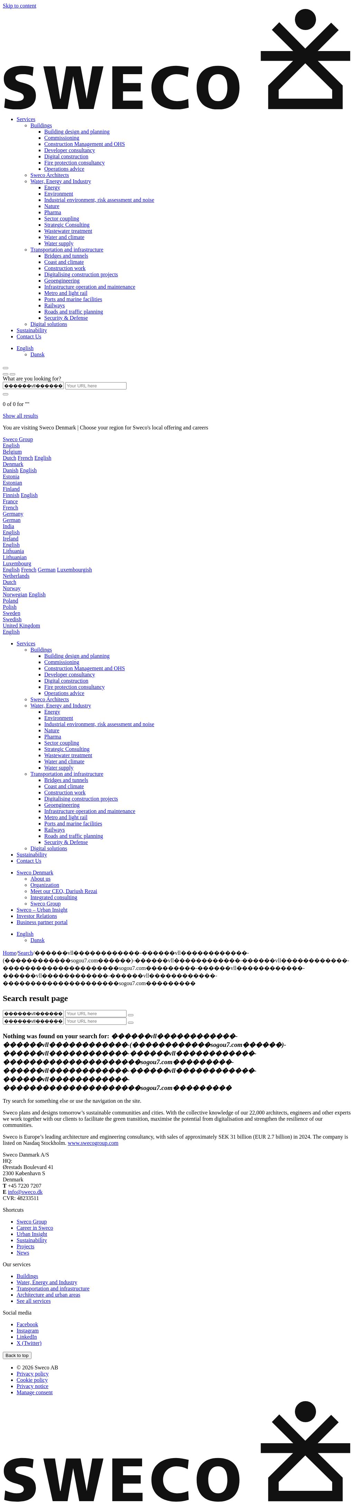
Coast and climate (64, 262)
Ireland (10, 539)
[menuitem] (25, 348)
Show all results (20, 416)
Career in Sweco (35, 1228)
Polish (10, 607)
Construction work (65, 268)
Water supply (58, 243)
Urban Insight (32, 1234)
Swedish (12, 619)
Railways (54, 305)
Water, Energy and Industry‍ (60, 181)
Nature (51, 206)
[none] (184, 351)
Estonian (12, 483)
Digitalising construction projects (81, 274)
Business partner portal (42, 922)
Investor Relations (37, 916)
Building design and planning (77, 132)
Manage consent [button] (35, 1392)
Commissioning (61, 138)
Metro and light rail (65, 293)
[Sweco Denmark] (177, 107)
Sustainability (32, 330)
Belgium (12, 452)
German (12, 520)
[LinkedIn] (27, 1337)
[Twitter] (29, 1343)
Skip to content (19, 6)
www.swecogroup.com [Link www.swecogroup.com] (93, 1143)
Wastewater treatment (68, 231)
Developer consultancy (69, 150)
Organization (44, 885)
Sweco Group (18, 439)
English (11, 445)
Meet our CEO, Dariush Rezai (63, 891)
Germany (13, 514)
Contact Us (29, 336)
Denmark (13, 464)
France (10, 501)
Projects (26, 1246)
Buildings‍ (41, 125)
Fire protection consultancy (74, 163)
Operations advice (64, 169)
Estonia (11, 476)
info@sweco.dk (25, 1192)
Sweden (11, 613)
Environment (58, 194)
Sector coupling (61, 218)
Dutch (9, 458)
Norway (12, 588)
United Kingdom (21, 625)
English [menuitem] (25, 348)
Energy (52, 187)
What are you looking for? (32, 379)
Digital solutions (48, 324)
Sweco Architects (49, 175)
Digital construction (66, 156)
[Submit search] (5, 394)
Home (9, 953)
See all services (34, 1301)
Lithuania (13, 551)
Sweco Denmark (35, 872)
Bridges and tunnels (66, 256)
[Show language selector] (5, 374)
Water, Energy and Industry (60, 706)
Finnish (11, 495)
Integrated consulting (53, 897)
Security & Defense (66, 318)
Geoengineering (62, 281)
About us (40, 879)
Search (25, 953)
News (23, 1253)
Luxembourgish (74, 570)
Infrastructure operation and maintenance (89, 287)
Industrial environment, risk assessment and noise (99, 200)
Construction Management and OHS (84, 144)
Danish (10, 470)
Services (26, 119)
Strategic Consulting (67, 225)
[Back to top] (17, 1355)
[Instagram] (28, 1331)
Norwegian (15, 594)
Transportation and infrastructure (66, 774)
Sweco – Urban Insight (42, 910)
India (8, 526)
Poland (10, 601)
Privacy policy (33, 1374)
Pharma (52, 212)
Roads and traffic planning (73, 312)
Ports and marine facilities (73, 299)
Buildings (41, 650)
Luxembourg (17, 563)
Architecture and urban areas (48, 1295)
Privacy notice (32, 1386)
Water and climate (64, 237)
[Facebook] (27, 1324)
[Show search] (12, 374)
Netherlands (16, 576)
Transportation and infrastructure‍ (66, 249)
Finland (11, 489)
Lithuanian (15, 557)
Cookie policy (32, 1380)
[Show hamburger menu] (5, 368)
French (25, 458)
